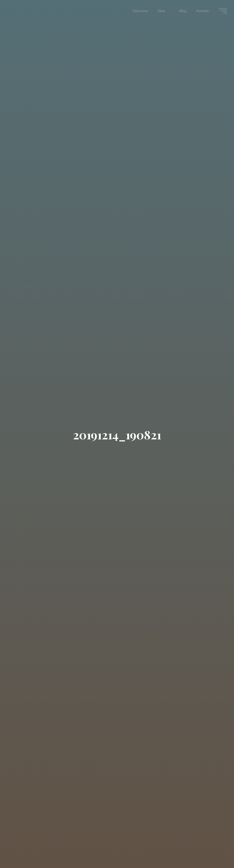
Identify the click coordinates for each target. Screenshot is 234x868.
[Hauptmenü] (223, 11)
